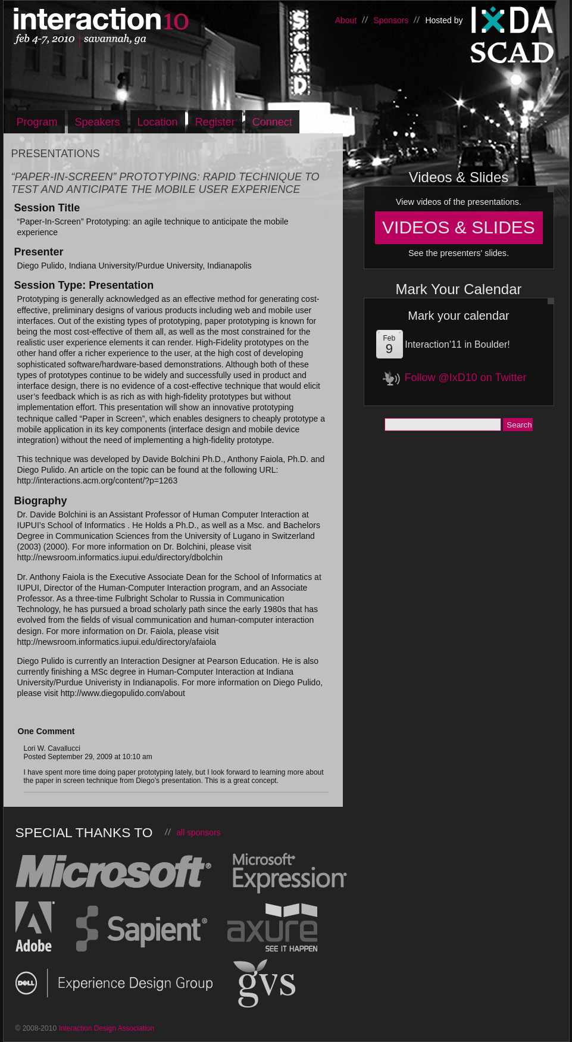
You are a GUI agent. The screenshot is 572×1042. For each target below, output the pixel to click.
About (346, 20)
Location (157, 122)
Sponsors (390, 20)
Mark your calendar (458, 315)
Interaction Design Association (512, 20)
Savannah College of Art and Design (512, 56)
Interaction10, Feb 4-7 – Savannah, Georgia (137, 28)
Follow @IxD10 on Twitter (466, 377)
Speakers (97, 122)
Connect (272, 122)
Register (215, 122)
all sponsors (198, 832)
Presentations (55, 154)
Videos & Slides (458, 227)
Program (37, 122)
